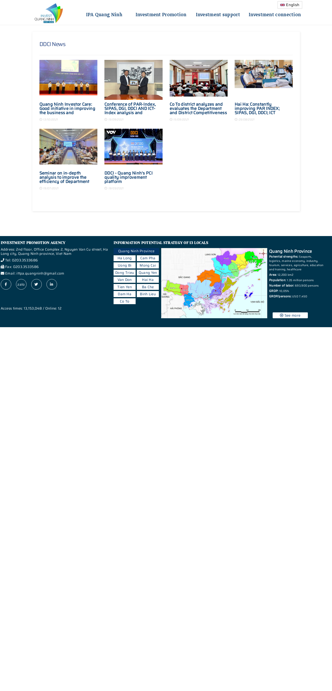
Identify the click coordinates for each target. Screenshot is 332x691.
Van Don (125, 280)
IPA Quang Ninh (104, 14)
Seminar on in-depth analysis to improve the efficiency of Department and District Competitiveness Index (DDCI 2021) (68, 177)
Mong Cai (148, 265)
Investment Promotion (161, 14)
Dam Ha (124, 294)
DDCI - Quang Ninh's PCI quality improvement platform (128, 177)
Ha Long (125, 258)
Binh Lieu (148, 294)
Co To (125, 301)
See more (290, 315)
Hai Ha (148, 280)
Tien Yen (124, 287)
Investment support (218, 14)
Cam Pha (148, 258)
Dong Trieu (124, 273)
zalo (21, 284)
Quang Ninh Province (136, 251)
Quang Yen (148, 273)
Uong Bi (124, 265)
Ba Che (148, 287)
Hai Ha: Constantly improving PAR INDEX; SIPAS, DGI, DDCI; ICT (257, 108)
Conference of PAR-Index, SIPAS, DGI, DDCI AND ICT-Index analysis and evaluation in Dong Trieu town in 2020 (130, 108)
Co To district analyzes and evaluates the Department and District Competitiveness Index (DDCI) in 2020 (198, 108)
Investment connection (275, 14)
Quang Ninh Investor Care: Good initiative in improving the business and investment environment (67, 108)
